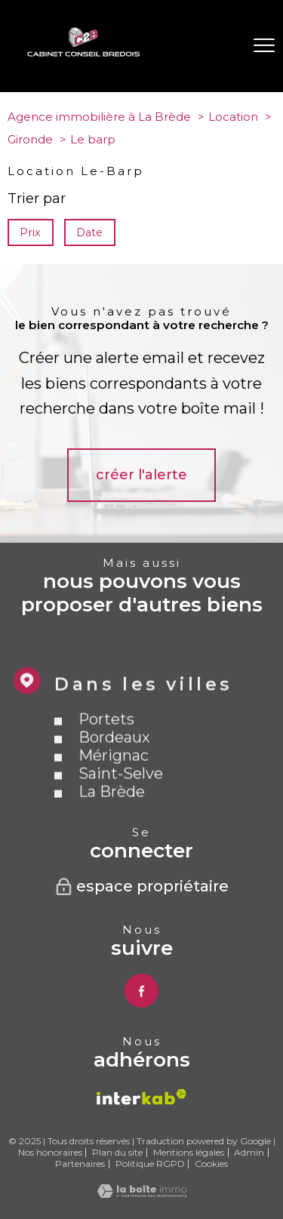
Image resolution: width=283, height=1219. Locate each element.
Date (90, 232)
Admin (249, 1152)
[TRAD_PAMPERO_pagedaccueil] (83, 53)
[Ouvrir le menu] (264, 46)
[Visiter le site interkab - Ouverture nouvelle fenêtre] (141, 1097)
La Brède (111, 815)
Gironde (30, 139)
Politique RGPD (150, 1163)
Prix (30, 232)
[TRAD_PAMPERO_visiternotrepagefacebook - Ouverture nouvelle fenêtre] (141, 991)
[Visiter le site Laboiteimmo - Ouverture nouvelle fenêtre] (142, 1193)
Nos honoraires (50, 1152)
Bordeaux (114, 761)
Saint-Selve (120, 797)
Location (233, 116)
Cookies (211, 1164)
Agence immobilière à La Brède (99, 116)
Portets (106, 743)
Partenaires (80, 1163)
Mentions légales (188, 1152)
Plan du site (117, 1152)
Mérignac (113, 779)
